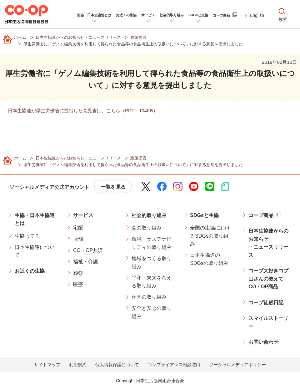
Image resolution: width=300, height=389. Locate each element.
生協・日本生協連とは (35, 219)
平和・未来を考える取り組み (152, 282)
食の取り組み (147, 227)
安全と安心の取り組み (152, 312)
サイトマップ (47, 364)
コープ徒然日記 (265, 302)
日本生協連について (35, 251)
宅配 (78, 227)
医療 (78, 284)
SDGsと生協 (204, 215)
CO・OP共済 (88, 250)
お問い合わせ (263, 342)
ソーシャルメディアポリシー (237, 364)
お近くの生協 (30, 271)
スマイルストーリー (268, 322)
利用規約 (78, 364)
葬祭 (78, 273)
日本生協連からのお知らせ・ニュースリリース (268, 243)
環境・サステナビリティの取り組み (152, 243)
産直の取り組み (149, 297)
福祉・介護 (85, 261)
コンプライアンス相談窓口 (174, 364)
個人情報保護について (117, 364)
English (257, 15)
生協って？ (27, 236)
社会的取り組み (149, 215)
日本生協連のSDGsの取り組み (209, 259)
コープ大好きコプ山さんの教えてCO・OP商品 (268, 278)
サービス (83, 215)
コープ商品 (260, 215)
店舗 (78, 239)
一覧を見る (113, 186)
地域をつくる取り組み (152, 262)
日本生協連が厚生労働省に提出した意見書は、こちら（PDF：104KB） (83, 110)
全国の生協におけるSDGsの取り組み (210, 235)
